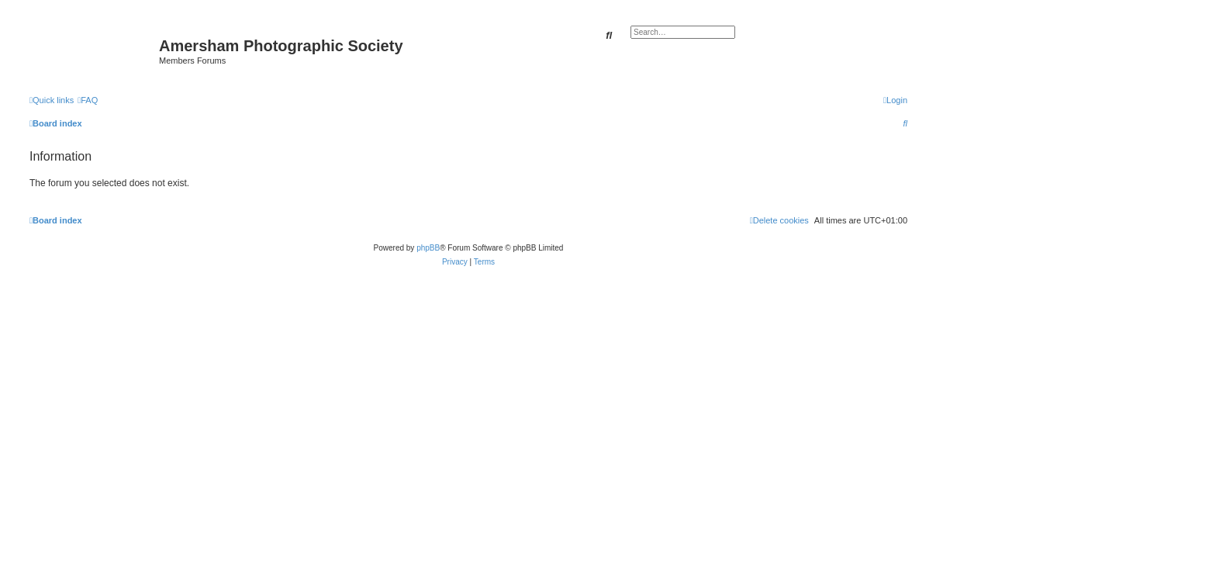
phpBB (428, 248)
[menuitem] (88, 100)
